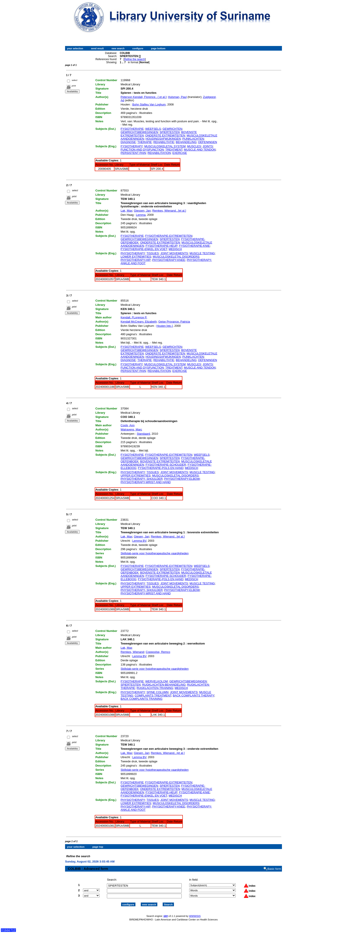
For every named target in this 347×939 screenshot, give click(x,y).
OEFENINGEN (207, 142)
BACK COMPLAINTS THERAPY (193, 695)
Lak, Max (126, 210)
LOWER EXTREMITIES (136, 256)
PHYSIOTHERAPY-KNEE (168, 260)
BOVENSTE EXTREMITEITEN (159, 461)
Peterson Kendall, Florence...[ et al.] (143, 97)
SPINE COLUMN (157, 692)
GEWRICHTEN (172, 128)
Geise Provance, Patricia (174, 321)
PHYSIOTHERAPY (133, 253)
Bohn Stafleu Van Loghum (149, 104)
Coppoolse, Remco (158, 652)
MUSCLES (194, 146)
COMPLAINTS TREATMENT (153, 695)
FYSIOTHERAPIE (132, 128)
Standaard (143, 433)
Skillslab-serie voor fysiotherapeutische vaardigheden (155, 553)
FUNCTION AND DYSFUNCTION (142, 149)
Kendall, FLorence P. (134, 317)
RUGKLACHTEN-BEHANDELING (163, 684)
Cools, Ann (128, 425)
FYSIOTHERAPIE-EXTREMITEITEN (168, 235)
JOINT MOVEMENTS (174, 253)
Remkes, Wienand (132, 652)
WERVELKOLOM (156, 681)
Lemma (140, 214)
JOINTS (208, 146)
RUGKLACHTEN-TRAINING (155, 688)
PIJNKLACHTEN (193, 138)
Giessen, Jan (142, 210)
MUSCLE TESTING (202, 253)
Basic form (274, 865)
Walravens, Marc (131, 429)
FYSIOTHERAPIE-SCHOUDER (166, 464)
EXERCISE (179, 153)
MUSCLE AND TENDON (200, 149)
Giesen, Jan (141, 536)
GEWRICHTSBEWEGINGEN (139, 132)
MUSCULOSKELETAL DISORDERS (176, 256)
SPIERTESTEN (169, 132)
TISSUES (153, 253)
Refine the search (134, 59)
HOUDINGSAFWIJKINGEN (163, 138)
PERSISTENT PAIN (133, 153)
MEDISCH (175, 249)
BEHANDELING (186, 142)
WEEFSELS (153, 128)
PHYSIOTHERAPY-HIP (135, 260)
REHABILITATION (159, 153)
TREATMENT (173, 149)
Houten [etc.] (164, 325)
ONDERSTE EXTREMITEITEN (165, 135)
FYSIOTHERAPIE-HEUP (161, 245)
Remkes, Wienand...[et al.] (169, 210)
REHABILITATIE (163, 142)
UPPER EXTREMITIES (135, 475)
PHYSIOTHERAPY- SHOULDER (142, 478)
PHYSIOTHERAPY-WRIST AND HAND (146, 482)
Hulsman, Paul (177, 97)
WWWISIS (194, 912)
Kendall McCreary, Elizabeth (139, 321)
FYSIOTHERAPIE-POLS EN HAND (160, 468)
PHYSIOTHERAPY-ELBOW (182, 478)
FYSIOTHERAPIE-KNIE (194, 245)
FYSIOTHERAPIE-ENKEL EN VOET (144, 249)
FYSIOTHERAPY (132, 146)
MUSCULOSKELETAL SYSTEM (164, 146)
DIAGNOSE (128, 142)
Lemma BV (139, 540)
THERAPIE (144, 142)
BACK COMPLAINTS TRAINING (141, 698)
